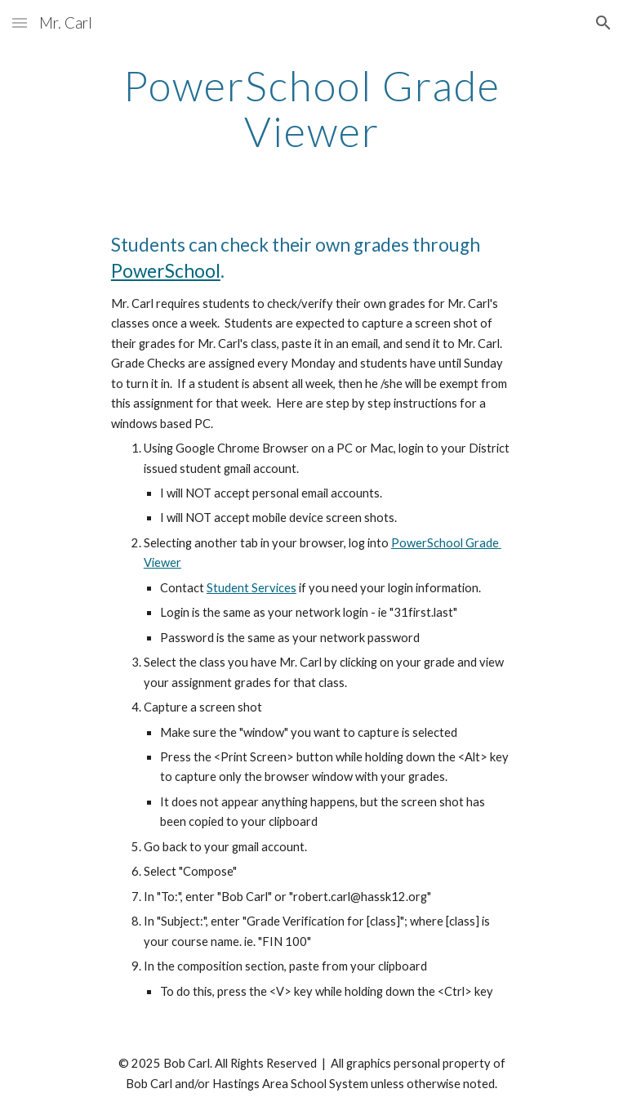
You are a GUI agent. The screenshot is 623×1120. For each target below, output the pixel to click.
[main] (311, 108)
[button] (19, 22)
